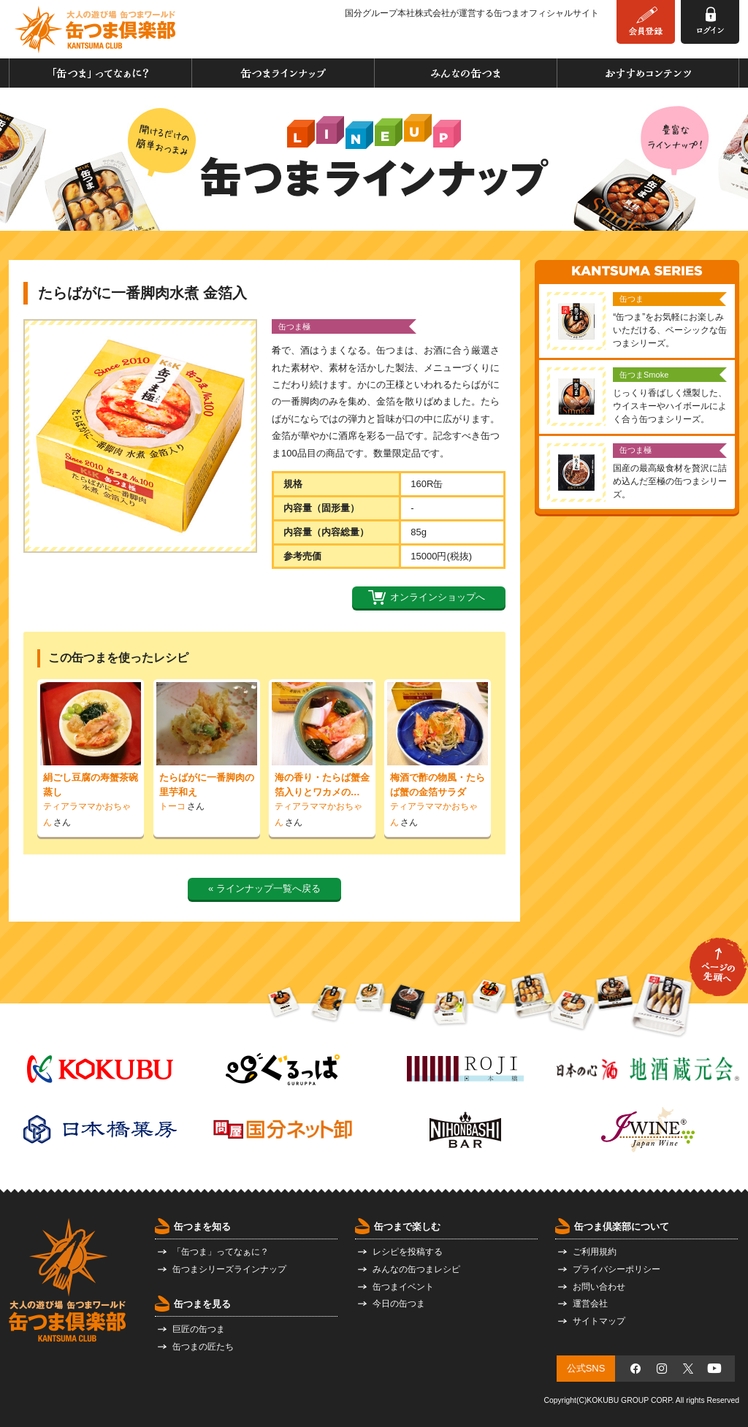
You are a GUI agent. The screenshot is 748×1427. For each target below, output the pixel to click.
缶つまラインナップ (283, 73)
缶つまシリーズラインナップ (229, 1269)
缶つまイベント (403, 1287)
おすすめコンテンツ (648, 73)
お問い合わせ (599, 1287)
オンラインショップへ (437, 597)
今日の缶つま (399, 1303)
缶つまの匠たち (203, 1347)
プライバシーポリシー (616, 1269)
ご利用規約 (595, 1252)
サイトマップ (599, 1321)
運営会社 (590, 1303)
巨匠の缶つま (198, 1329)
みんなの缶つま (466, 73)
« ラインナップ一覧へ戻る (264, 888)
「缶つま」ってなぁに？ (100, 73)
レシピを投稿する (408, 1252)
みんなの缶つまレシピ (416, 1269)
